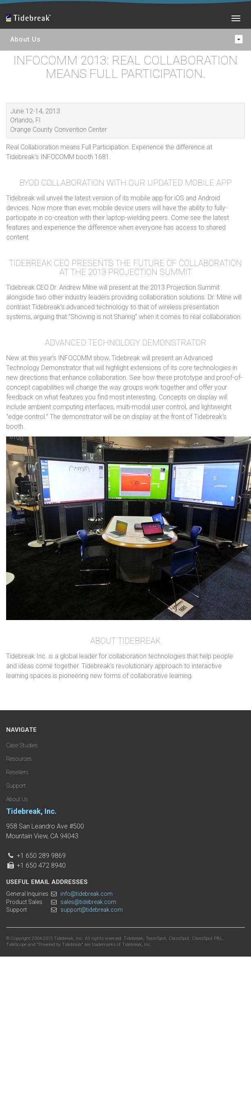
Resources (19, 758)
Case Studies (22, 745)
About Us (17, 799)
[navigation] (239, 39)
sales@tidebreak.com (88, 902)
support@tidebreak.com (91, 909)
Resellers (17, 772)
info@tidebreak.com (86, 894)
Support (16, 785)
